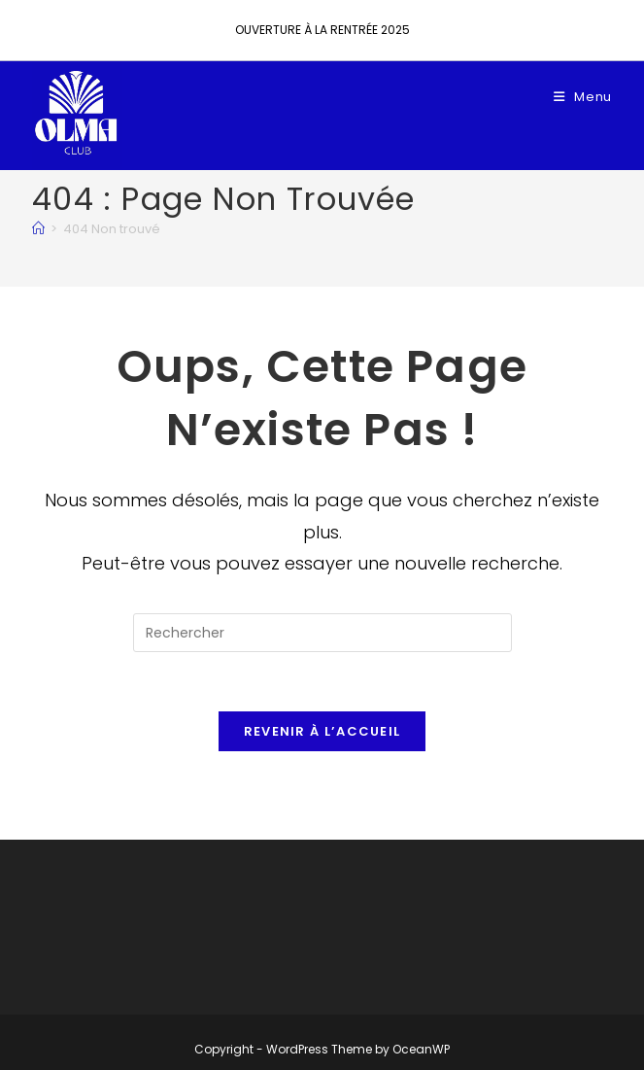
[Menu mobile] (583, 96)
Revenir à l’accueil (322, 731)
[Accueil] (38, 229)
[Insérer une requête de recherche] (322, 632)
